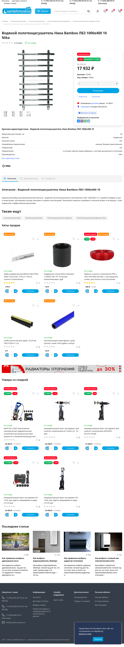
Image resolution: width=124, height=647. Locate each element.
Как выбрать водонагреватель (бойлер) (45, 563)
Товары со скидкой (82, 604)
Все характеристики (10, 158)
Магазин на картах (87, 113)
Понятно (98, 638)
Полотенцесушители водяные (58, 21)
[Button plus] (16, 291)
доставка (95, 103)
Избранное (83, 96)
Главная (5, 21)
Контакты (37, 601)
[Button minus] (7, 291)
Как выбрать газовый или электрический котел (107, 563)
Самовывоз (85, 107)
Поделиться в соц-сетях (88, 117)
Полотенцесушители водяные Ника (86, 21)
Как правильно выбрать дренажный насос (13, 563)
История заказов (102, 604)
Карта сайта (58, 603)
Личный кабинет (101, 601)
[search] (88, 11)
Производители (80, 601)
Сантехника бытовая (18, 21)
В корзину (98, 90)
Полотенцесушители (37, 21)
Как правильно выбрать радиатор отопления (75, 563)
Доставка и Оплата (40, 604)
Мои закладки (100, 608)
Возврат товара (10, 3)
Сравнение (96, 96)
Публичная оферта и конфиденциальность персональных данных (41, 616)
